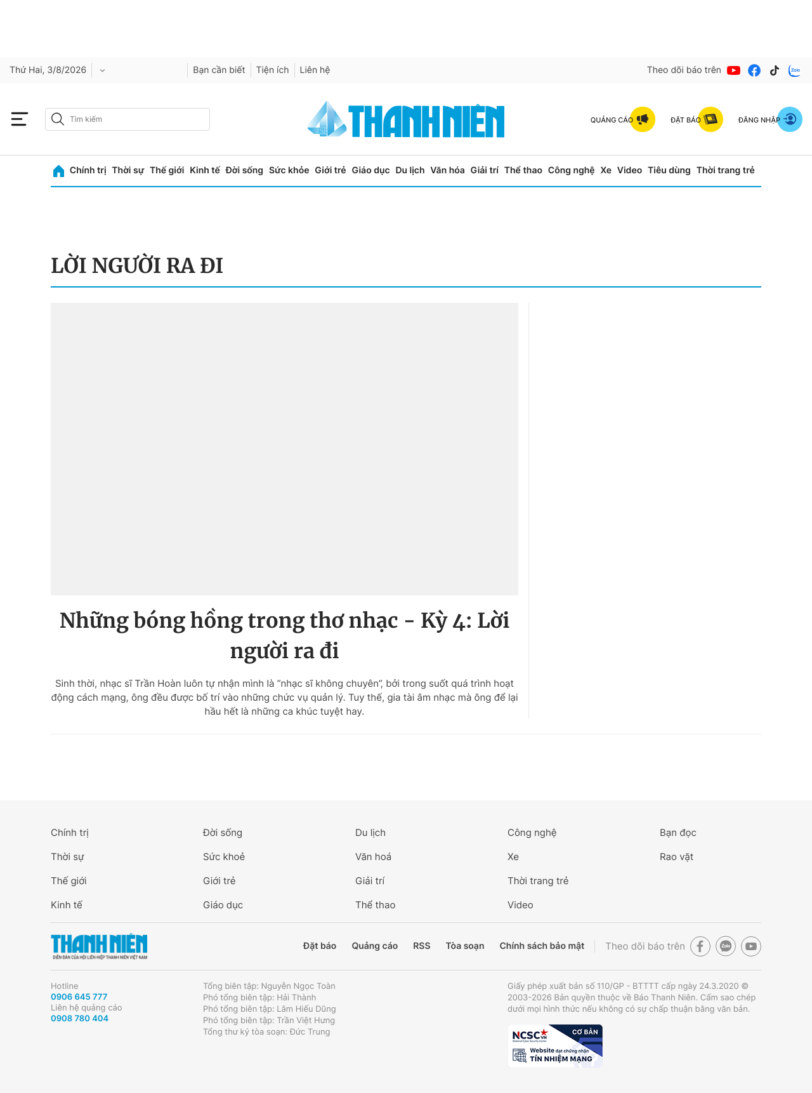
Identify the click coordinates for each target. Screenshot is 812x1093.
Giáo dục (370, 170)
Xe (606, 170)
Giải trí (485, 170)
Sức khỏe (289, 170)
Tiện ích (272, 70)
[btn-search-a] (57, 119)
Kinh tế (205, 170)
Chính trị (88, 170)
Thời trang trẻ (726, 170)
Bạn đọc (678, 832)
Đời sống (244, 170)
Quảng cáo (374, 946)
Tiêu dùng (669, 170)
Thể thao (523, 170)
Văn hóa (447, 170)
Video (629, 170)
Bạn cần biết (219, 70)
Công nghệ (571, 170)
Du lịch (409, 170)
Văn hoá (373, 857)
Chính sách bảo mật (541, 946)
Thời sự (128, 170)
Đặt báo (319, 946)
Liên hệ (315, 70)
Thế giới (167, 170)
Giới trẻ (330, 170)
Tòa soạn (465, 946)
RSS (421, 946)
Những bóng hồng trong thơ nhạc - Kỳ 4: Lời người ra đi (285, 636)
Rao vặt (676, 857)
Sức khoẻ (224, 857)
